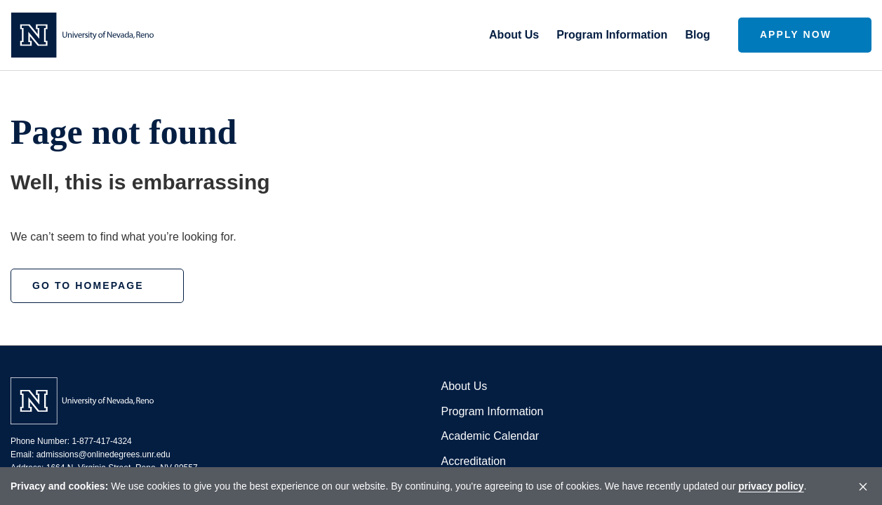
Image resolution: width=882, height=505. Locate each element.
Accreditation (474, 461)
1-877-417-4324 (101, 441)
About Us (464, 386)
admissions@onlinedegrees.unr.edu (103, 454)
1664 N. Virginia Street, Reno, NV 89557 (122, 468)
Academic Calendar (490, 436)
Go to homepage (88, 285)
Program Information (492, 411)
